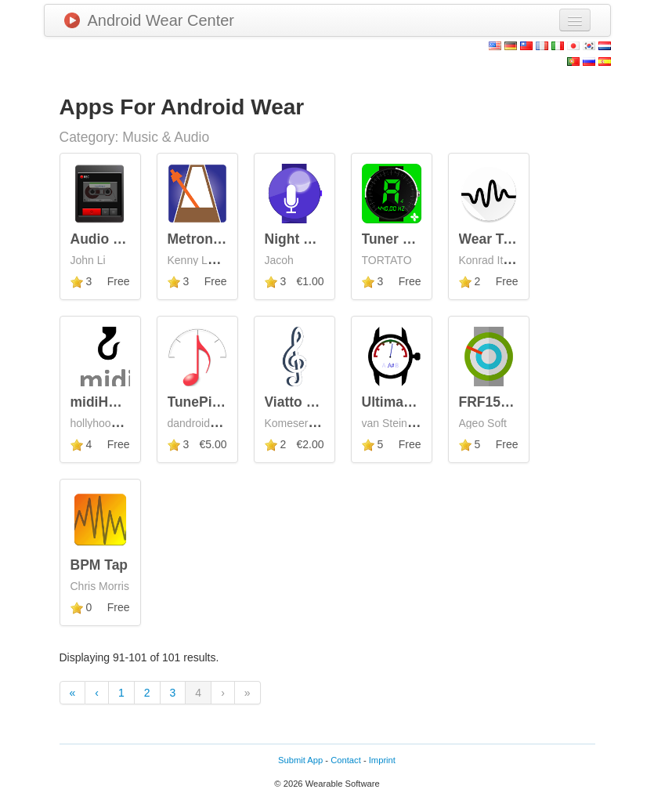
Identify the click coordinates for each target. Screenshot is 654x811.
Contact (346, 760)
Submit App (300, 760)
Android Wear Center (149, 20)
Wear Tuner (496, 239)
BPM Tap (99, 565)
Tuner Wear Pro (412, 239)
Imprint (382, 760)
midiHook (101, 402)
